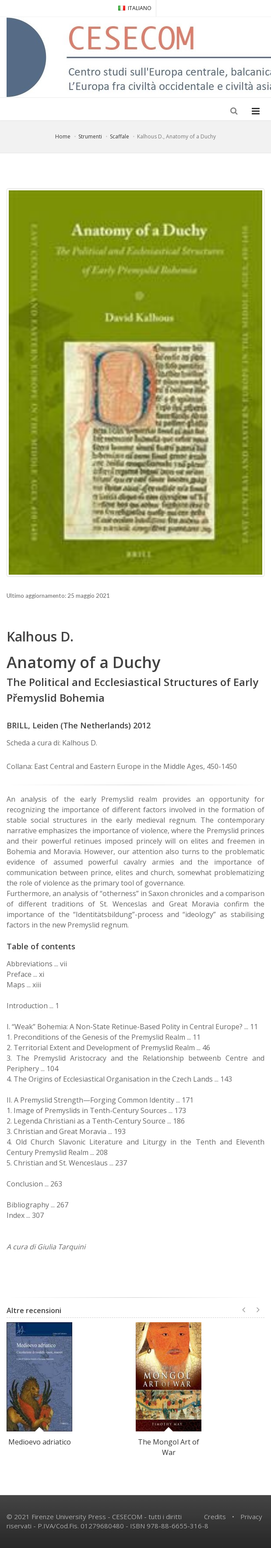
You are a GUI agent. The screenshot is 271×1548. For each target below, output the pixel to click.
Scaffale (119, 136)
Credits (215, 1516)
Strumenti (90, 136)
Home (62, 136)
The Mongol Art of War (168, 1447)
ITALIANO (134, 8)
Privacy (251, 1516)
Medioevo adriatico (39, 1442)
